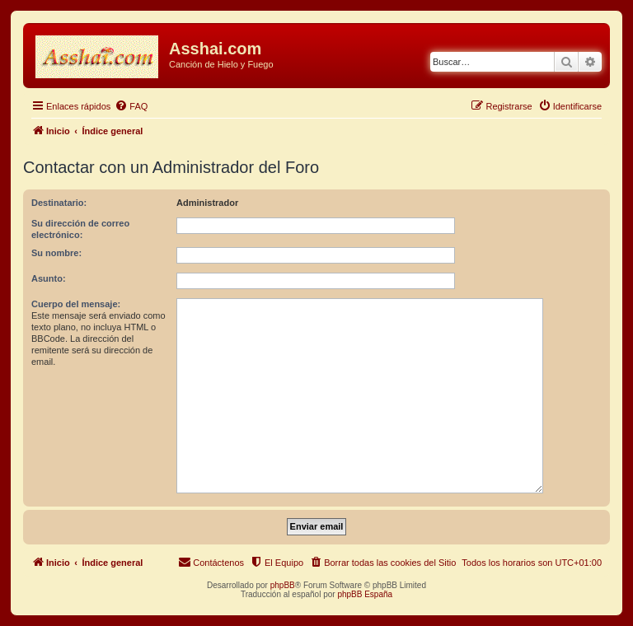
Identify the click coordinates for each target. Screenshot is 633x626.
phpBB (282, 585)
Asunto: (48, 278)
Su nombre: (56, 253)
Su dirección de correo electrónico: (80, 229)
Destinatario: (59, 203)
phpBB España (364, 594)
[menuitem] (131, 106)
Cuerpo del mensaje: (75, 304)
